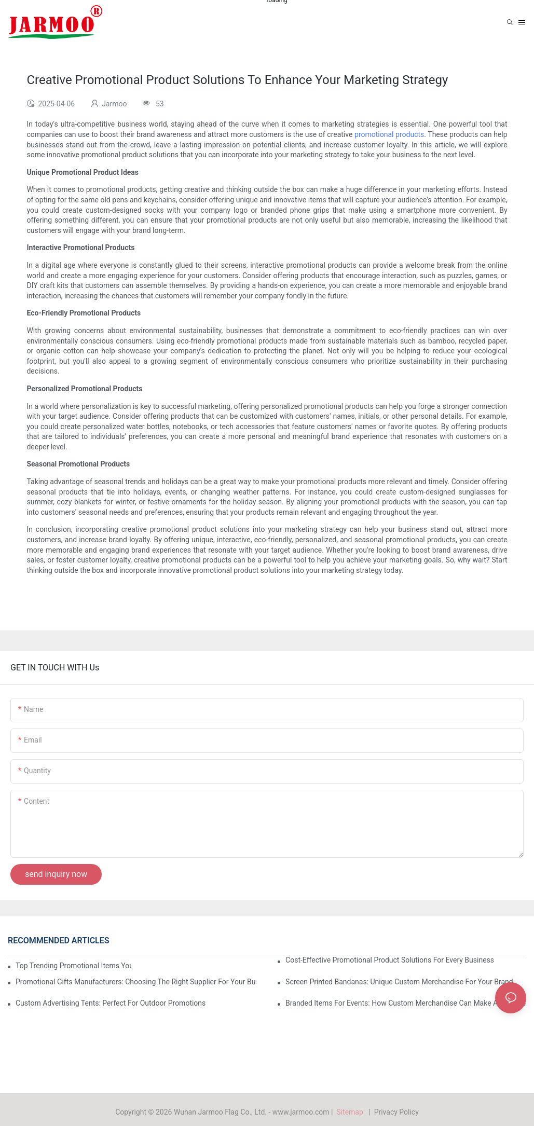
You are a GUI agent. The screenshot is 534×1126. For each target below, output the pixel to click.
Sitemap (351, 1112)
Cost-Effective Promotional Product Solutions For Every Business (389, 960)
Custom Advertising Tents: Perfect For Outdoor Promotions (111, 1003)
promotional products (389, 134)
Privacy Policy (396, 1112)
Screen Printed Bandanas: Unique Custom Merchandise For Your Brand (399, 982)
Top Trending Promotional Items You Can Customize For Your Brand (74, 966)
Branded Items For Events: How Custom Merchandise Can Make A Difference (405, 1003)
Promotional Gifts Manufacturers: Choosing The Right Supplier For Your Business (136, 982)
